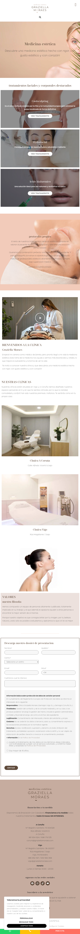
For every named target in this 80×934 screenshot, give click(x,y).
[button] (40, 17)
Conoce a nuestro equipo (40, 266)
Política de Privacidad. (36, 746)
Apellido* (45, 648)
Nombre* (8, 648)
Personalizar (26, 918)
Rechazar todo (26, 922)
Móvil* (43, 668)
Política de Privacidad (31, 737)
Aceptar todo (26, 926)
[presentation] (20, 759)
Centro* (7, 658)
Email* (7, 668)
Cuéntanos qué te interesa (15, 678)
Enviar (11, 768)
